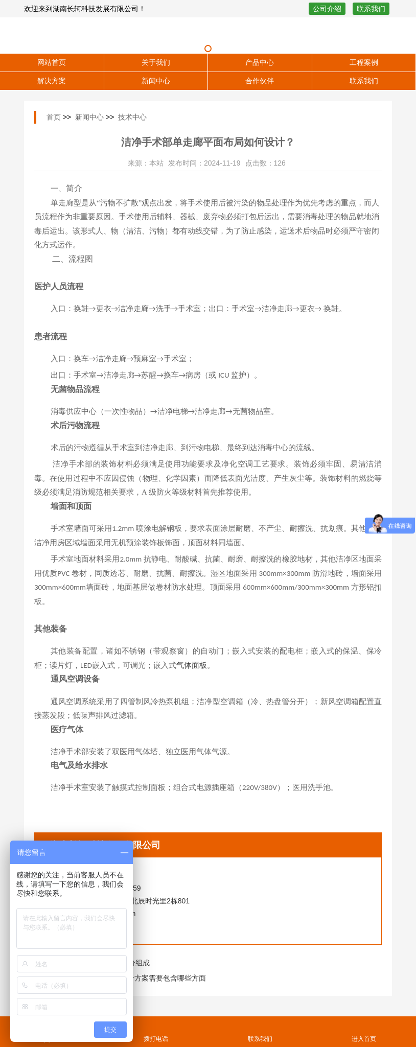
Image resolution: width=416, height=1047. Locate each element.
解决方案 (51, 81)
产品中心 (259, 62)
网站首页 (51, 62)
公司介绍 (327, 9)
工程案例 (364, 62)
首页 (54, 117)
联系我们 (371, 9)
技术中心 (132, 117)
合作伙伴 (259, 81)
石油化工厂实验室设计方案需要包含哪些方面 (134, 978)
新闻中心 (156, 81)
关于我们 (156, 62)
